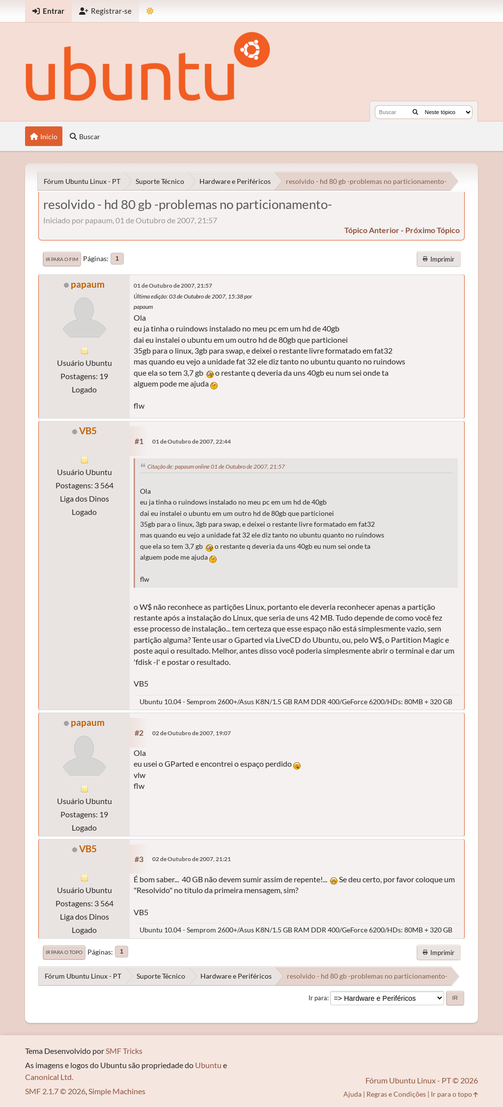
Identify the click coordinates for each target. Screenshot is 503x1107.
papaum (88, 284)
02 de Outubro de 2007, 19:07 (191, 733)
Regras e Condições (396, 1094)
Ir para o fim (62, 259)
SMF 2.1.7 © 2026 (55, 1091)
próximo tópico (432, 230)
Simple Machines (116, 1091)
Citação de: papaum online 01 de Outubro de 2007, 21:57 (216, 466)
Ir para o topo (64, 952)
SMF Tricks (124, 1050)
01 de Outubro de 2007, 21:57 (173, 285)
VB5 (88, 430)
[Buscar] (415, 112)
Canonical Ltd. (49, 1076)
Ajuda (352, 1094)
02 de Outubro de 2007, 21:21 (191, 859)
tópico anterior (371, 230)
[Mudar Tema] (150, 11)
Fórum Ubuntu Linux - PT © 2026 (421, 1080)
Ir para (317, 998)
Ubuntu (208, 1065)
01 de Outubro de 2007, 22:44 (191, 441)
